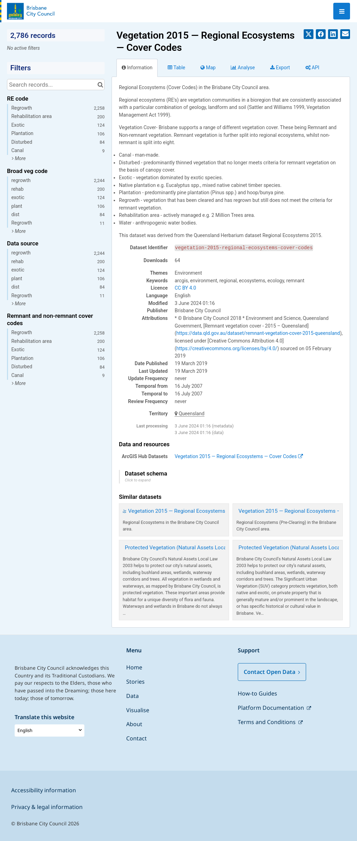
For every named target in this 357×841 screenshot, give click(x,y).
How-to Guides (257, 693)
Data (132, 696)
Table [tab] (176, 67)
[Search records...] (56, 84)
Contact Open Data (272, 672)
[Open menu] (341, 11)
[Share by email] (345, 34)
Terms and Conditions (267, 722)
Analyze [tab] (243, 67)
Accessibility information (43, 790)
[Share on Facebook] (321, 34)
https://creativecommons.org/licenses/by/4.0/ (227, 348)
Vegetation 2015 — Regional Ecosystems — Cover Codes (239, 456)
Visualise (137, 710)
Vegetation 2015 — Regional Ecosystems (176, 511)
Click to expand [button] (138, 480)
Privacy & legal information (47, 807)
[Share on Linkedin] (333, 34)
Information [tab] (137, 67)
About (134, 724)
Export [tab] (280, 67)
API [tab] (312, 67)
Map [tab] (207, 67)
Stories (135, 681)
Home (134, 667)
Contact (136, 738)
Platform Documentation (271, 708)
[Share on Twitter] (308, 34)
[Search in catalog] (100, 84)
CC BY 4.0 (185, 288)
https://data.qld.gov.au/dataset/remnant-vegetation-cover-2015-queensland (258, 333)
